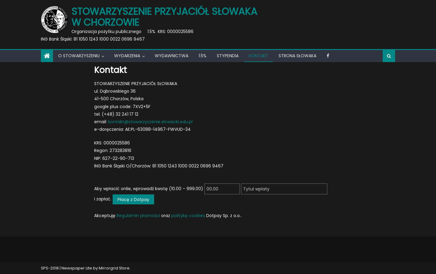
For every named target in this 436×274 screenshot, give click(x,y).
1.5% (202, 56)
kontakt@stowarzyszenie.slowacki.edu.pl (150, 122)
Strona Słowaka (297, 56)
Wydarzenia (127, 56)
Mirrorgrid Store (114, 268)
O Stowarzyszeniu (79, 56)
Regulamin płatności (138, 216)
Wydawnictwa (171, 56)
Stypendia (228, 56)
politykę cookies (188, 216)
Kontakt (258, 56)
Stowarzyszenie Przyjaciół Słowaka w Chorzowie (164, 17)
